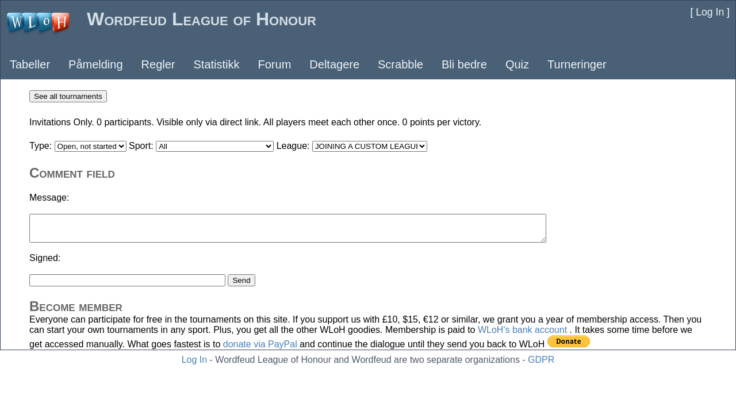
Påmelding (95, 64)
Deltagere (334, 64)
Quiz (517, 64)
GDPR (541, 360)
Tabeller (30, 64)
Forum (275, 64)
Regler (158, 64)
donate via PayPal (260, 344)
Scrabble (400, 64)
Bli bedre (464, 64)
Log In (194, 360)
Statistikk (216, 64)
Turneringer (577, 64)
